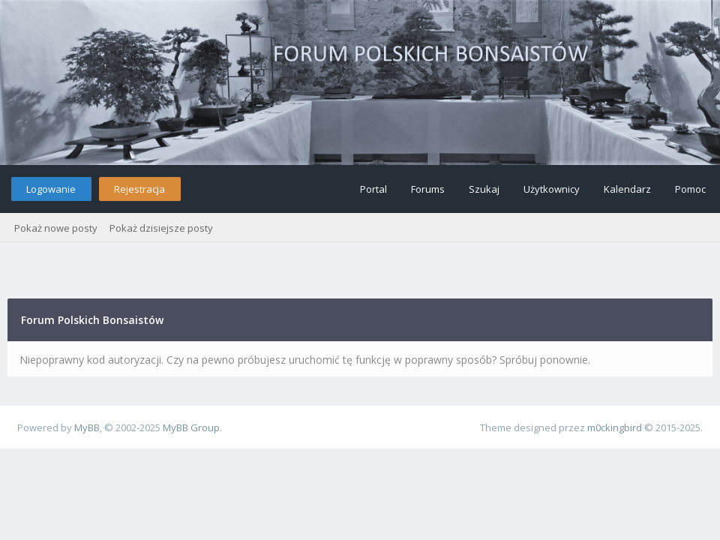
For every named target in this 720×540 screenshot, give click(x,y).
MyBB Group (191, 427)
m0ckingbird (614, 427)
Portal (373, 189)
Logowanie (51, 189)
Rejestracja (139, 189)
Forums (428, 189)
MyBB (87, 427)
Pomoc (690, 189)
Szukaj (484, 189)
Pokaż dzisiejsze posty (161, 228)
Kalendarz (627, 189)
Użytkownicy (552, 189)
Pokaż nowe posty (56, 228)
